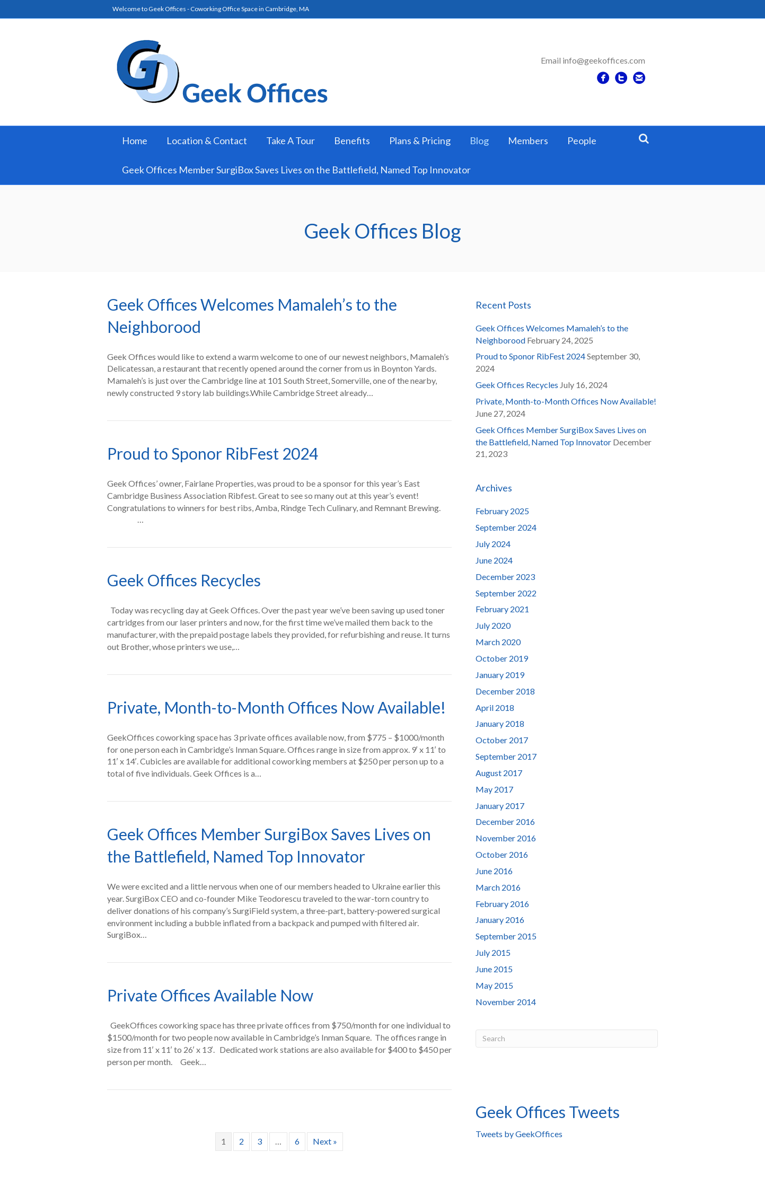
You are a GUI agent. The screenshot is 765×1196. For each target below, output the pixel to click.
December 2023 (505, 576)
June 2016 (494, 871)
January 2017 (500, 806)
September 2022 (506, 593)
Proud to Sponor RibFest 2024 (212, 453)
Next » (325, 1141)
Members (528, 140)
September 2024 (506, 527)
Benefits (352, 140)
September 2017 (506, 756)
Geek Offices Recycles (184, 580)
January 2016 (500, 919)
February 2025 (502, 511)
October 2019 (502, 658)
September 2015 (506, 936)
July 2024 (493, 544)
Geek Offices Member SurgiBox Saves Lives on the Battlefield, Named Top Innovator (296, 169)
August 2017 (499, 773)
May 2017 (494, 789)
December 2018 (505, 691)
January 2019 (500, 675)
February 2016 (502, 904)
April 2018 (495, 707)
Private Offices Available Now (210, 995)
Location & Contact (206, 140)
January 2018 (500, 723)
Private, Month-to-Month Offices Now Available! (276, 707)
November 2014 (506, 1002)
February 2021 (502, 609)
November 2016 (506, 838)
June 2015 (494, 969)
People (581, 140)
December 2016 (505, 821)
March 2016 (498, 887)
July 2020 (493, 625)
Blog (479, 140)
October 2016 (502, 854)
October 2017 (502, 740)
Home (134, 140)
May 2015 (494, 985)
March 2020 (498, 642)
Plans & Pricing (420, 140)
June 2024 (494, 560)
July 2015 (493, 952)
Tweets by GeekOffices (519, 1134)
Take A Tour (290, 140)
